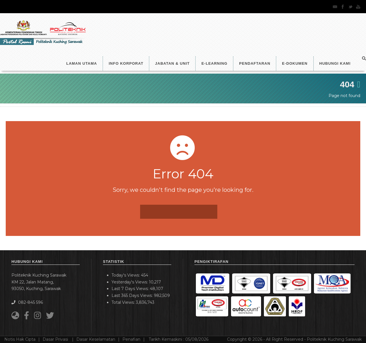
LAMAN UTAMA (81, 63)
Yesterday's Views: (130, 282)
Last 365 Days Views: (133, 295)
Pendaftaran (254, 63)
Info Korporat (126, 63)
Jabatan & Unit (172, 63)
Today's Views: (126, 275)
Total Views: (124, 302)
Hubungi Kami (335, 63)
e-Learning (214, 63)
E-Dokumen (294, 63)
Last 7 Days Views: (131, 288)
